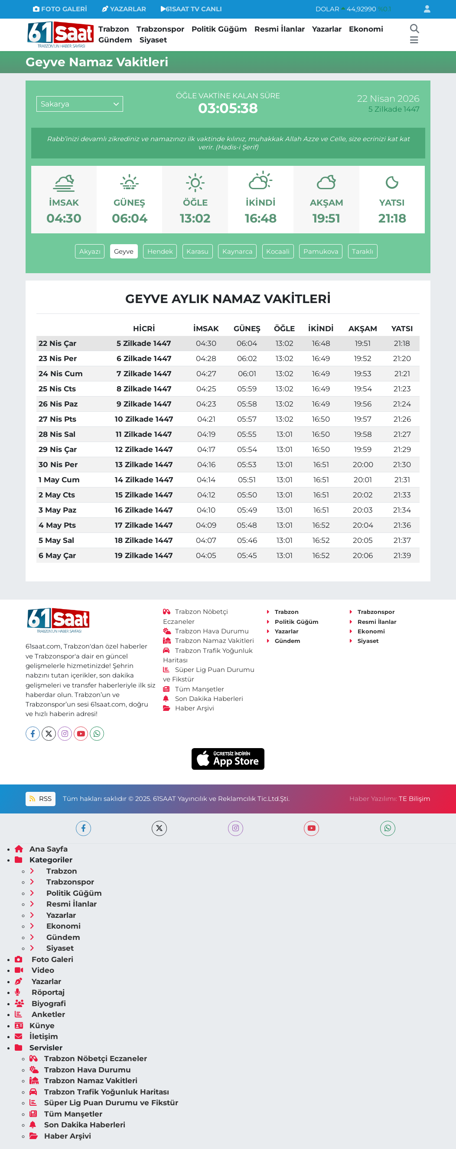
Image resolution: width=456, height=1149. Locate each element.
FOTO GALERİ (60, 9)
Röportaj (40, 992)
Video (34, 970)
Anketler (40, 1014)
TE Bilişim (414, 799)
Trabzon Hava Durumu (206, 631)
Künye (35, 1025)
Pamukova (321, 251)
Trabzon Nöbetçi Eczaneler (88, 1058)
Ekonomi (366, 29)
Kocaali (278, 251)
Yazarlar (327, 29)
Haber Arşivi (189, 708)
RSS (40, 799)
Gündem (115, 40)
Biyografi (40, 1003)
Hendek (160, 251)
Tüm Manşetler (194, 689)
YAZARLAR (124, 9)
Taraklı (362, 251)
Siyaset (153, 40)
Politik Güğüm (219, 29)
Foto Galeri (44, 959)
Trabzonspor (160, 29)
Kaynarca (237, 251)
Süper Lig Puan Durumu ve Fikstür (103, 1102)
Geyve (124, 251)
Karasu (197, 251)
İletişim (36, 1036)
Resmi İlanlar (279, 29)
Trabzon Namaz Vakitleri (208, 641)
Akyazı (90, 251)
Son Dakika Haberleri (203, 699)
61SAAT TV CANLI (191, 9)
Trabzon (113, 29)
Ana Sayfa (41, 849)
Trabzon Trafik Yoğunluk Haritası (99, 1092)
